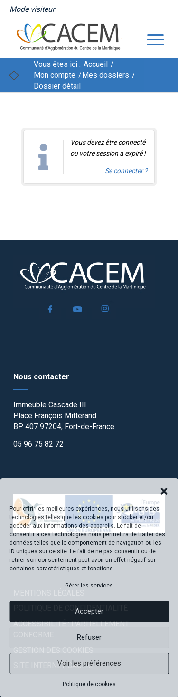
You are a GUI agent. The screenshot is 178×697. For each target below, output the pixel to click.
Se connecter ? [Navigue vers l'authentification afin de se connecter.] (126, 170)
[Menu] (151, 38)
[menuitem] (32, 9)
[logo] (74, 38)
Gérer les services (89, 585)
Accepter (89, 611)
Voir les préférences (89, 663)
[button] (164, 490)
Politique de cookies (89, 684)
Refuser (89, 637)
